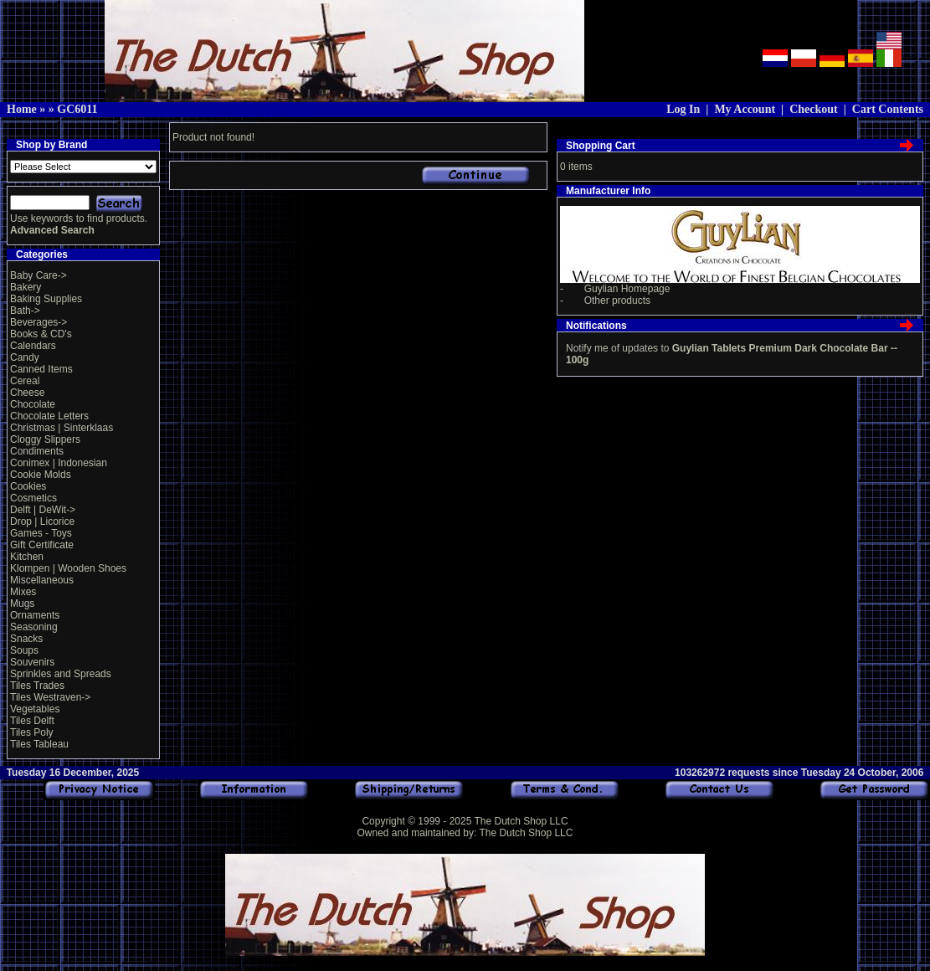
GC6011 (77, 109)
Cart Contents (887, 109)
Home (22, 109)
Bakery (25, 287)
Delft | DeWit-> (42, 510)
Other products (617, 300)
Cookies (28, 486)
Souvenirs (32, 662)
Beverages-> (38, 322)
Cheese (27, 392)
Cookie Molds (40, 474)
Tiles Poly (32, 732)
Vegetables (34, 709)
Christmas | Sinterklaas (61, 428)
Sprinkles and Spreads (60, 674)
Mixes (23, 592)
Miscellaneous (42, 580)
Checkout (813, 109)
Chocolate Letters (49, 416)
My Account (744, 109)
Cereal (24, 381)
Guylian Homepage (627, 289)
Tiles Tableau (39, 744)
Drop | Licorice (42, 521)
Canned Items (41, 369)
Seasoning (34, 627)
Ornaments (34, 615)
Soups (24, 650)
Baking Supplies (46, 299)
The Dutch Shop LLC (521, 821)
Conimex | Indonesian (58, 463)
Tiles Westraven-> (50, 697)
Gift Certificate (42, 545)
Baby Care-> (38, 275)
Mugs (22, 603)
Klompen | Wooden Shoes (68, 568)
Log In (683, 109)
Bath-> (25, 310)
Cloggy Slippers (45, 439)
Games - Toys (41, 533)
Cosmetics (33, 498)
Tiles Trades (37, 685)
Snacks (26, 639)
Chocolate (32, 404)
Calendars (33, 346)
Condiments (37, 451)
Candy (24, 357)
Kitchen (27, 557)
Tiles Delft (32, 721)
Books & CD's (41, 334)
